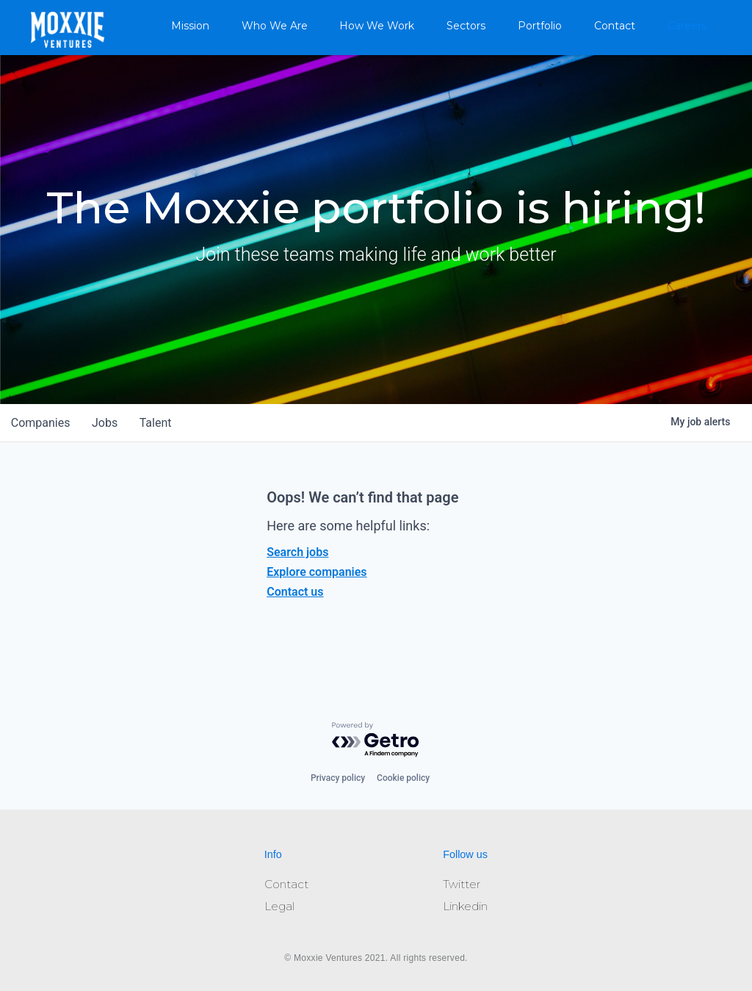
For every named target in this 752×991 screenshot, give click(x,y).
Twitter (461, 884)
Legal (279, 906)
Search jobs (297, 552)
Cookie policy (403, 778)
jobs (107, 423)
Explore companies (316, 572)
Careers (687, 25)
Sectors (465, 25)
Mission (190, 25)
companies (41, 423)
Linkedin (465, 906)
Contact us (295, 592)
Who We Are (275, 25)
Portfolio (540, 25)
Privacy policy (338, 778)
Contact (614, 25)
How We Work (376, 25)
